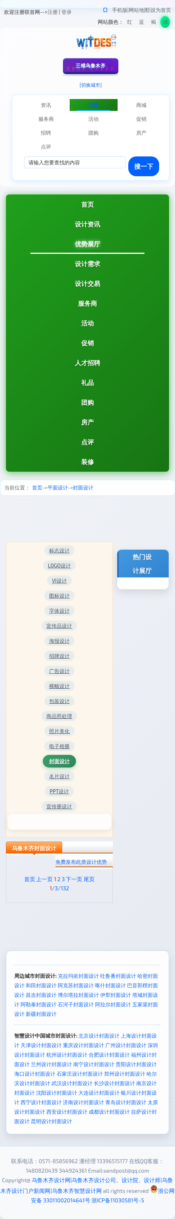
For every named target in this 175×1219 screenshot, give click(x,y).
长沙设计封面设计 (114, 1083)
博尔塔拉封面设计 (78, 995)
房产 (87, 422)
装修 (87, 461)
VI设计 (59, 580)
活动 (87, 323)
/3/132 (59, 888)
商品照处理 (59, 716)
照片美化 (59, 731)
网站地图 (139, 10)
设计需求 (87, 263)
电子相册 (59, 746)
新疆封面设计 (41, 1014)
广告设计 (59, 671)
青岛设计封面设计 (125, 1102)
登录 (66, 12)
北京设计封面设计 (99, 1035)
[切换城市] (91, 85)
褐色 (153, 23)
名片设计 (59, 776)
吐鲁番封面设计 (118, 976)
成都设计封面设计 (109, 1112)
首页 (87, 204)
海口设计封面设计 (34, 1073)
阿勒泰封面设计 (39, 1004)
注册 (53, 12)
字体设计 (59, 611)
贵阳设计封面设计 (136, 1064)
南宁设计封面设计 (93, 1064)
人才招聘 (87, 362)
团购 (87, 402)
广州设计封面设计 (125, 1045)
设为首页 (160, 10)
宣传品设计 (59, 626)
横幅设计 (59, 686)
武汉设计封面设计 (72, 1083)
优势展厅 (87, 244)
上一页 (44, 879)
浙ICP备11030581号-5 (117, 1200)
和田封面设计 (41, 985)
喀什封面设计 (110, 985)
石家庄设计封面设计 (80, 1073)
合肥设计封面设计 (109, 1054)
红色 (129, 23)
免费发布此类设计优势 (81, 862)
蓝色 (141, 23)
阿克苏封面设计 (76, 985)
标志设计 (59, 550)
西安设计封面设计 (67, 1112)
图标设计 (59, 595)
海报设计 (59, 641)
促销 (87, 343)
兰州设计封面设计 (51, 1064)
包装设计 (59, 701)
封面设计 (83, 487)
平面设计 (58, 487)
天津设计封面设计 (41, 1045)
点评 (87, 442)
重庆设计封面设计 (83, 1045)
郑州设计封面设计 (124, 1073)
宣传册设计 (59, 806)
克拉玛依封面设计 (78, 976)
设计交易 (87, 283)
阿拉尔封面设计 (113, 1004)
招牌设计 (59, 656)
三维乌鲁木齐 (90, 65)
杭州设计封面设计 (67, 1054)
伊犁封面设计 (115, 995)
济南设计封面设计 (83, 1102)
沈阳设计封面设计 (56, 1092)
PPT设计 (59, 791)
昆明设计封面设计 (51, 1121)
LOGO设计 (59, 565)
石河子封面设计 (76, 1004)
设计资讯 (87, 224)
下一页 (74, 879)
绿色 (165, 23)
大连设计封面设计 (99, 1092)
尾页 (89, 879)
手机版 (119, 10)
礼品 (87, 382)
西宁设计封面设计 (41, 1102)
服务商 (87, 303)
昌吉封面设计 (41, 995)
